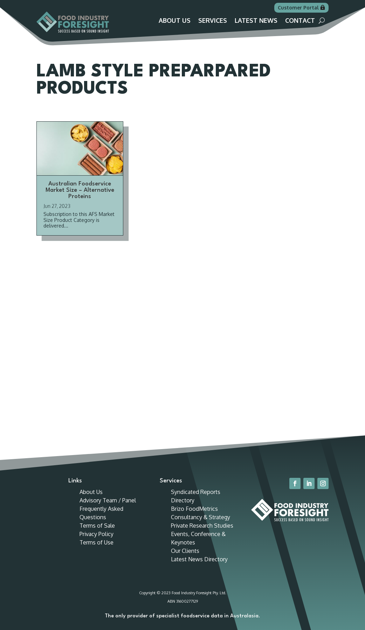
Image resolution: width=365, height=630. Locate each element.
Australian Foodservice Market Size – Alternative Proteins (80, 190)
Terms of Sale (97, 525)
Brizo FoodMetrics (194, 508)
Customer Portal (298, 8)
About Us (175, 21)
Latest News (256, 21)
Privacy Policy (96, 533)
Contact (300, 21)
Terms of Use (96, 542)
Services (212, 21)
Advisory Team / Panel (108, 500)
